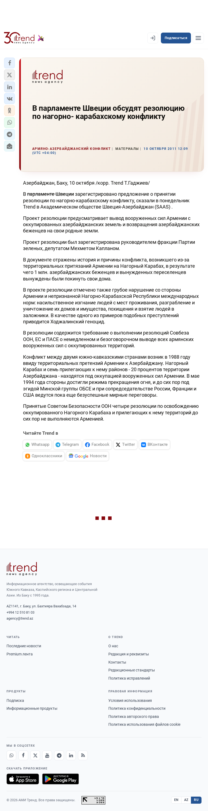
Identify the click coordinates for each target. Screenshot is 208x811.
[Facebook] (23, 755)
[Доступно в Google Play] (60, 779)
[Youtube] (47, 755)
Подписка (15, 700)
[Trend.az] (24, 38)
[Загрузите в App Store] (22, 779)
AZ (186, 800)
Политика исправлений (129, 678)
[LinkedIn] (71, 755)
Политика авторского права (133, 716)
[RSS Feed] (83, 755)
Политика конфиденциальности (136, 708)
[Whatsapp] (11, 755)
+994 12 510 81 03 (20, 612)
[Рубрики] (198, 38)
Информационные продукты (31, 708)
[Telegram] (59, 755)
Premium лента (19, 654)
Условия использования (130, 700)
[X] (35, 755)
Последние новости (23, 646)
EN (176, 800)
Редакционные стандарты (131, 670)
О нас (113, 646)
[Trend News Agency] (21, 569)
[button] (9, 63)
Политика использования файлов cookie (144, 724)
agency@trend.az (19, 618)
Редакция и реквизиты (128, 654)
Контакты (117, 662)
